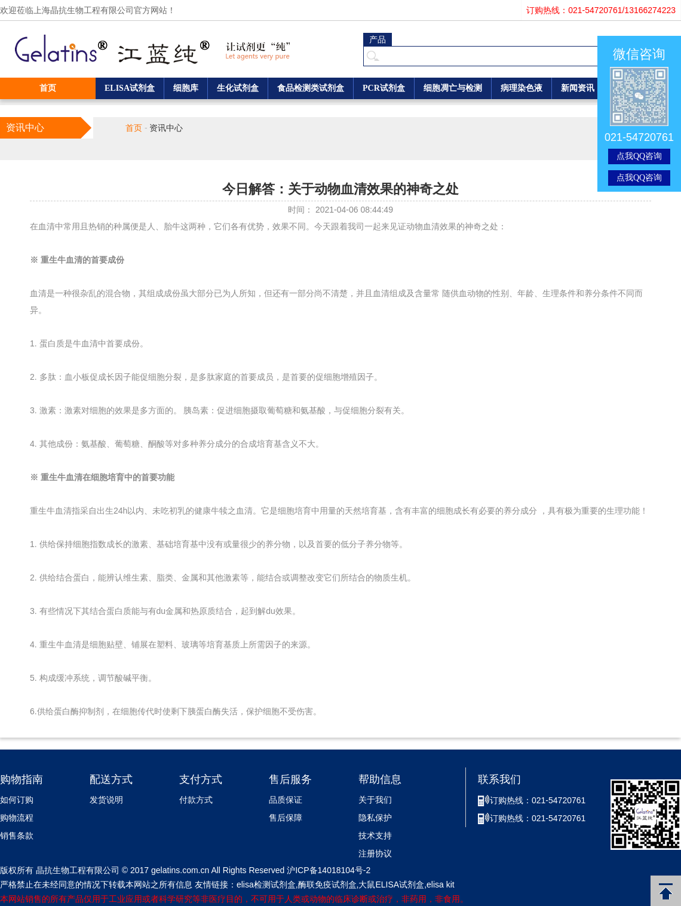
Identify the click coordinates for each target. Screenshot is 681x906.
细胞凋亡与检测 (453, 88)
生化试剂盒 (238, 88)
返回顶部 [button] (666, 891)
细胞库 (185, 88)
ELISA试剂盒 (130, 88)
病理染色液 (521, 88)
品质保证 (285, 800)
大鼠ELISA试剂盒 (391, 884)
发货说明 (106, 800)
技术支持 (375, 835)
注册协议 (375, 853)
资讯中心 (166, 128)
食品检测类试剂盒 (310, 88)
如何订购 (16, 800)
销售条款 (16, 835)
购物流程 (16, 817)
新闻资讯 (577, 88)
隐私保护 (375, 817)
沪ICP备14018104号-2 (328, 870)
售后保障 (285, 817)
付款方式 (196, 800)
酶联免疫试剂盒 (327, 884)
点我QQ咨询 (639, 156)
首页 (47, 88)
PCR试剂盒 (384, 88)
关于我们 (375, 800)
